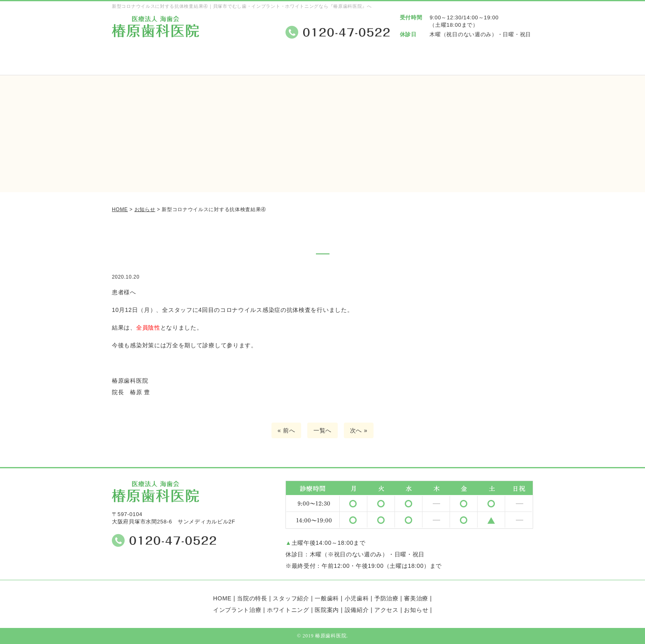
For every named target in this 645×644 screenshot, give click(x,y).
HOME (222, 598)
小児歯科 (357, 598)
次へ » (358, 430)
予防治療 (386, 598)
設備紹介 (443, 63)
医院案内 (383, 63)
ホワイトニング (288, 610)
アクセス (503, 63)
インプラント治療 (237, 610)
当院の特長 (202, 63)
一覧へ (322, 430)
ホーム (142, 63)
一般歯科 (327, 598)
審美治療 (416, 598)
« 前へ (286, 430)
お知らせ (416, 610)
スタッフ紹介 (262, 63)
